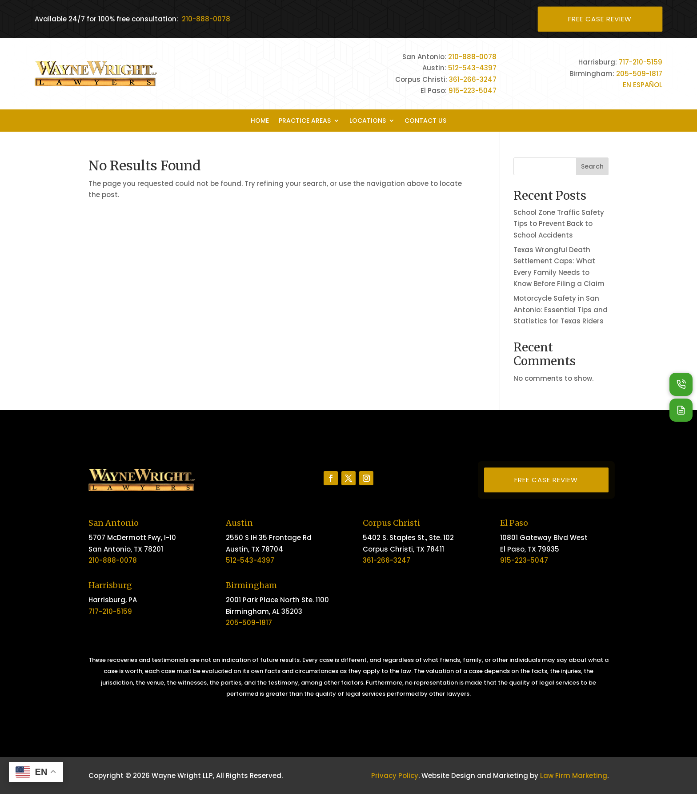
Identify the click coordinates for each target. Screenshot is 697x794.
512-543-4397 (472, 68)
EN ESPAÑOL (642, 84)
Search (592, 166)
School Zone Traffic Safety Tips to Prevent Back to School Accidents (558, 224)
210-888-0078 (206, 19)
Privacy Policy (394, 775)
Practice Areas (305, 121)
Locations (367, 121)
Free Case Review (600, 19)
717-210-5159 (640, 62)
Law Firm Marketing (573, 775)
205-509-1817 (639, 73)
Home (260, 121)
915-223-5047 (473, 90)
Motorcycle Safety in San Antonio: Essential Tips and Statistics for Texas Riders (560, 310)
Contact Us (425, 121)
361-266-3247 (473, 79)
